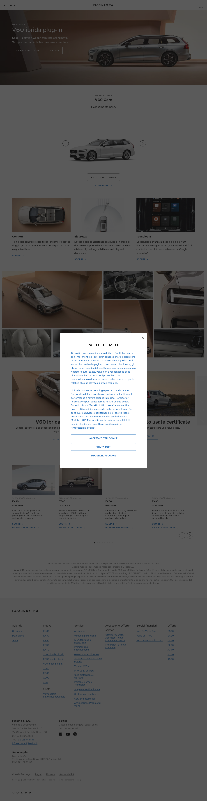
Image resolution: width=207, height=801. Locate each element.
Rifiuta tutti (103, 447)
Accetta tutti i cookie (103, 438)
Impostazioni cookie (103, 455)
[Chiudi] (142, 337)
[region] (103, 400)
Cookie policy (120, 401)
